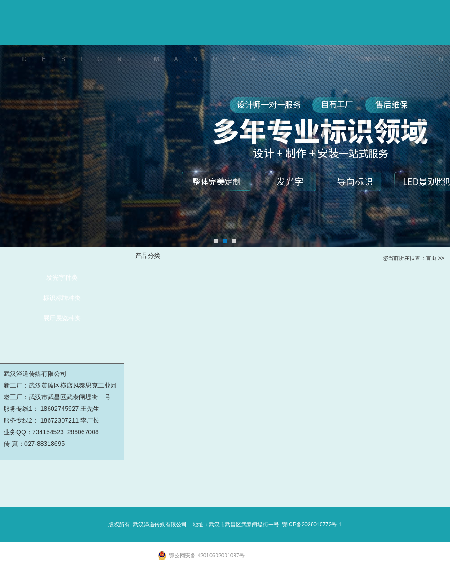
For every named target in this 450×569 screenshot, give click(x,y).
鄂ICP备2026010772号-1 (312, 524)
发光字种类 (62, 277)
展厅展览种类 (62, 318)
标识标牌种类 (62, 298)
